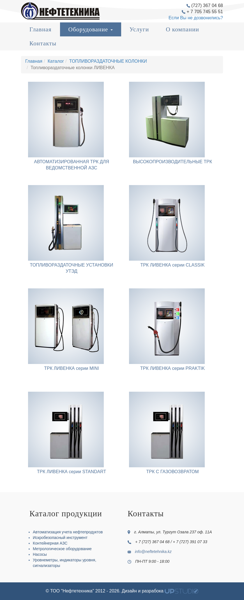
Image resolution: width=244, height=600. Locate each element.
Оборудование (90, 29)
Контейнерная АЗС (50, 543)
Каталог (56, 61)
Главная (40, 29)
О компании (182, 29)
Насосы (40, 554)
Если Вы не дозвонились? (196, 17)
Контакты (42, 43)
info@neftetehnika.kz (153, 551)
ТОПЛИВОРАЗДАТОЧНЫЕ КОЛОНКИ (108, 61)
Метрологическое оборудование (62, 549)
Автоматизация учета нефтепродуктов (68, 532)
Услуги (139, 29)
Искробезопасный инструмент (60, 537)
